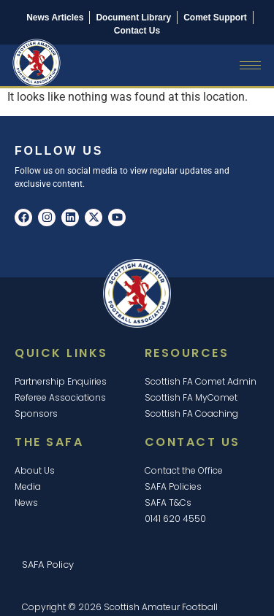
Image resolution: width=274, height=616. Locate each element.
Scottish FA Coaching (191, 413)
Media (28, 486)
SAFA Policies (173, 486)
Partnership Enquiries (61, 381)
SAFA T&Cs (168, 502)
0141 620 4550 (175, 518)
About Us (35, 470)
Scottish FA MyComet (191, 397)
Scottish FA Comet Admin (200, 381)
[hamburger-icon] (250, 65)
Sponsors (36, 413)
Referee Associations (60, 397)
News (26, 502)
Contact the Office (184, 470)
